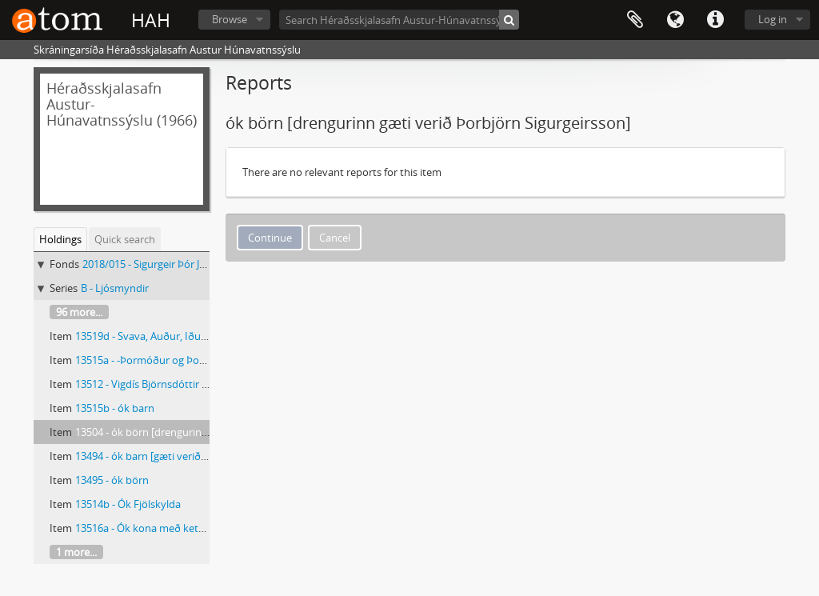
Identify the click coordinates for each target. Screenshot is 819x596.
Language (675, 20)
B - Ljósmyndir (115, 288)
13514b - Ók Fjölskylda (128, 504)
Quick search (124, 239)
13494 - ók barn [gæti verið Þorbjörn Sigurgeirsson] (195, 456)
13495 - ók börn (112, 480)
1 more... (76, 552)
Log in (772, 19)
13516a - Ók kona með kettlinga (150, 528)
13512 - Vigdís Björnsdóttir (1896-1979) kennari (184, 384)
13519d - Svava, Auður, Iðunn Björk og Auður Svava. (197, 336)
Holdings (60, 239)
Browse (229, 19)
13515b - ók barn (114, 408)
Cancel (334, 237)
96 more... (79, 312)
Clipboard (635, 20)
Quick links (715, 20)
